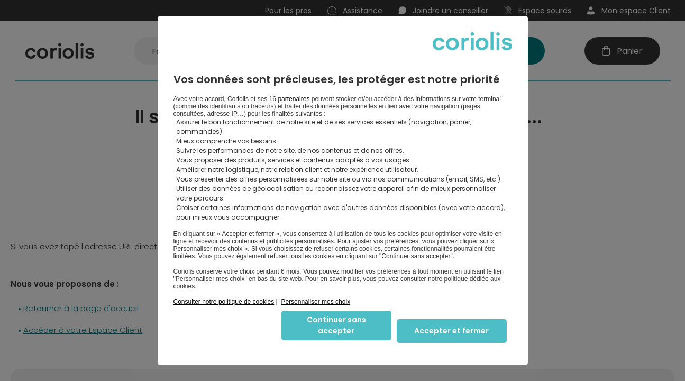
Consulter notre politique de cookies (224, 301)
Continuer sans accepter (336, 325)
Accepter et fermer (451, 330)
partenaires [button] (292, 99)
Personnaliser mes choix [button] (315, 301)
